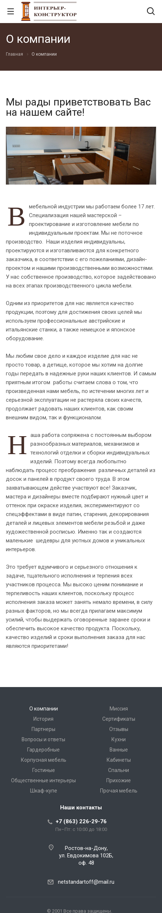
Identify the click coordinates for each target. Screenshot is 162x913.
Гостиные (43, 770)
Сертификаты (118, 719)
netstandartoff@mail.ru (86, 882)
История (43, 719)
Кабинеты (119, 760)
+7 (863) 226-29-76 (81, 821)
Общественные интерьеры (43, 780)
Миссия (119, 709)
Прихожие (118, 780)
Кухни (118, 739)
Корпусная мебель (43, 760)
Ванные (119, 750)
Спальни (118, 770)
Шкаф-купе (43, 791)
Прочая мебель (118, 791)
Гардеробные (43, 750)
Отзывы (118, 729)
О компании (43, 709)
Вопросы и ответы (43, 739)
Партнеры (43, 729)
